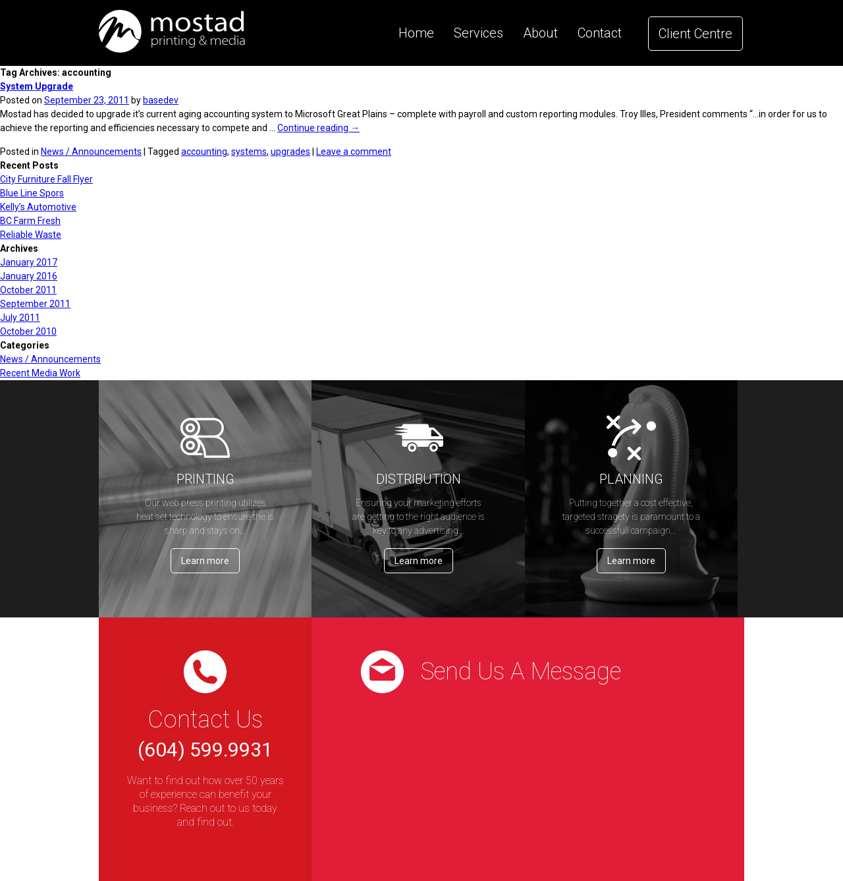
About (540, 33)
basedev (160, 100)
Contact (600, 33)
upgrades (290, 151)
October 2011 (28, 290)
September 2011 (35, 303)
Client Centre (695, 34)
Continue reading (318, 128)
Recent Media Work (40, 373)
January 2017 (28, 262)
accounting (204, 151)
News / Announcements (91, 151)
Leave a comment (353, 151)
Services (478, 33)
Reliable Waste (30, 234)
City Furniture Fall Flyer (46, 179)
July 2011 (20, 317)
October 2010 (28, 331)
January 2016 (28, 276)
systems (249, 151)
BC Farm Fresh (30, 220)
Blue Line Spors (32, 193)
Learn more (205, 560)
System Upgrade (36, 86)
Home (416, 33)
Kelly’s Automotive (38, 207)
